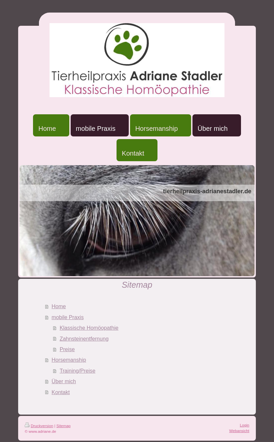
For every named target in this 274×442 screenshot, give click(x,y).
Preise (67, 349)
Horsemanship (68, 360)
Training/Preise (77, 371)
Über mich (63, 381)
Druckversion (39, 426)
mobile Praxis (67, 317)
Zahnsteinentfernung (84, 339)
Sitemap (63, 426)
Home (58, 306)
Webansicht (239, 430)
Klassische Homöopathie (89, 328)
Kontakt (60, 392)
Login (244, 425)
